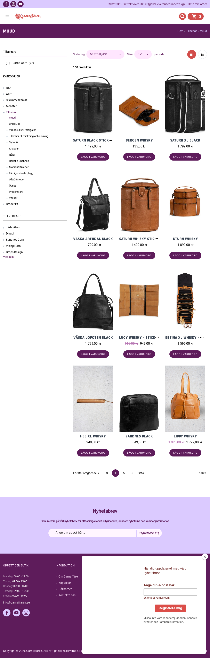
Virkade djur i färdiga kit (22, 129)
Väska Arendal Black (93, 239)
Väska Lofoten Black (93, 337)
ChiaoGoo (14, 123)
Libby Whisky (185, 436)
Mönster (11, 106)
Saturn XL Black (185, 140)
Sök (113, 576)
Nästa (202, 473)
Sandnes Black (139, 436)
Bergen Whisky (139, 140)
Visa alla (8, 256)
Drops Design (14, 252)
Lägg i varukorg (93, 157)
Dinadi (10, 233)
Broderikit (12, 204)
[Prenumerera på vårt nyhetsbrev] (105, 533)
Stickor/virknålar (16, 100)
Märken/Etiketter (19, 167)
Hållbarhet (65, 589)
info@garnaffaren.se (16, 602)
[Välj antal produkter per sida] (143, 54)
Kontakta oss (66, 595)
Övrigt (12, 185)
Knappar (14, 148)
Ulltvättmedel (16, 179)
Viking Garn (13, 246)
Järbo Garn (13, 227)
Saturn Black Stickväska (96, 140)
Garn (9, 93)
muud (12, 117)
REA (8, 87)
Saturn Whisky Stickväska (143, 239)
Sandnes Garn (15, 239)
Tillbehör (11, 112)
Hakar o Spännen (19, 160)
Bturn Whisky (185, 239)
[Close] (205, 582)
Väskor (13, 197)
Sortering (79, 54)
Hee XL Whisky (93, 436)
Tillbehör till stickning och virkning (28, 136)
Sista (141, 473)
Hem (180, 31)
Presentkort (16, 191)
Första (76, 473)
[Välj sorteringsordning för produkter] (105, 54)
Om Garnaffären (68, 576)
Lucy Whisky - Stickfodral (144, 337)
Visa (130, 54)
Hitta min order (197, 4)
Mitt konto (170, 576)
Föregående (85, 473)
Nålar (12, 154)
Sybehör (13, 142)
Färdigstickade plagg (21, 173)
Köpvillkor (64, 582)
